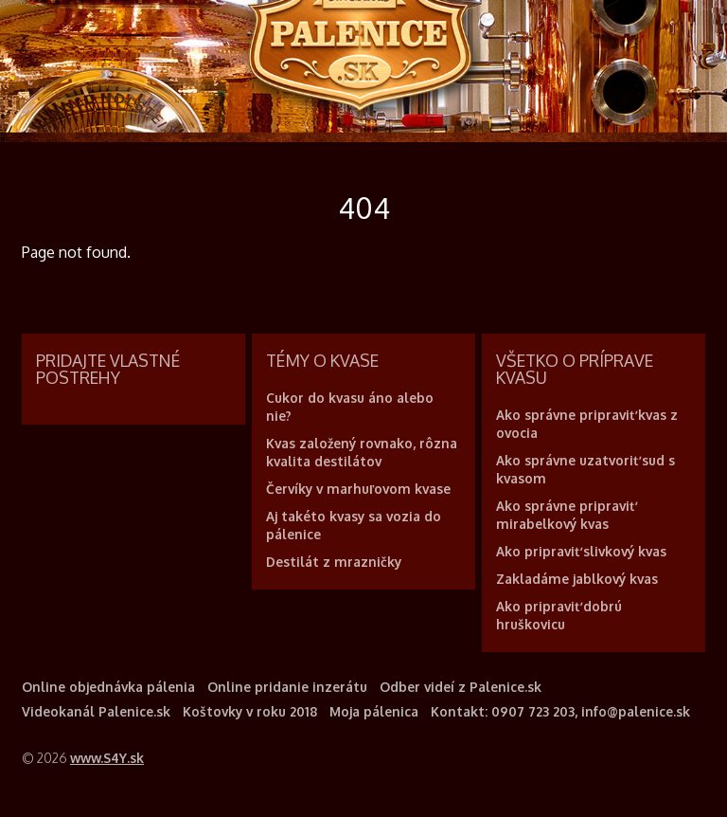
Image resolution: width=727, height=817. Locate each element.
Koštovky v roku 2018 (250, 711)
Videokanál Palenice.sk (96, 711)
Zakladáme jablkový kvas (577, 579)
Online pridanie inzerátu (287, 687)
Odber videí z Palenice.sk (460, 687)
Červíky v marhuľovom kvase (358, 489)
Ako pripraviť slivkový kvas (581, 551)
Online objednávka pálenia (108, 687)
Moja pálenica (373, 711)
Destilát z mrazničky (333, 562)
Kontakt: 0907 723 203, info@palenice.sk (560, 711)
